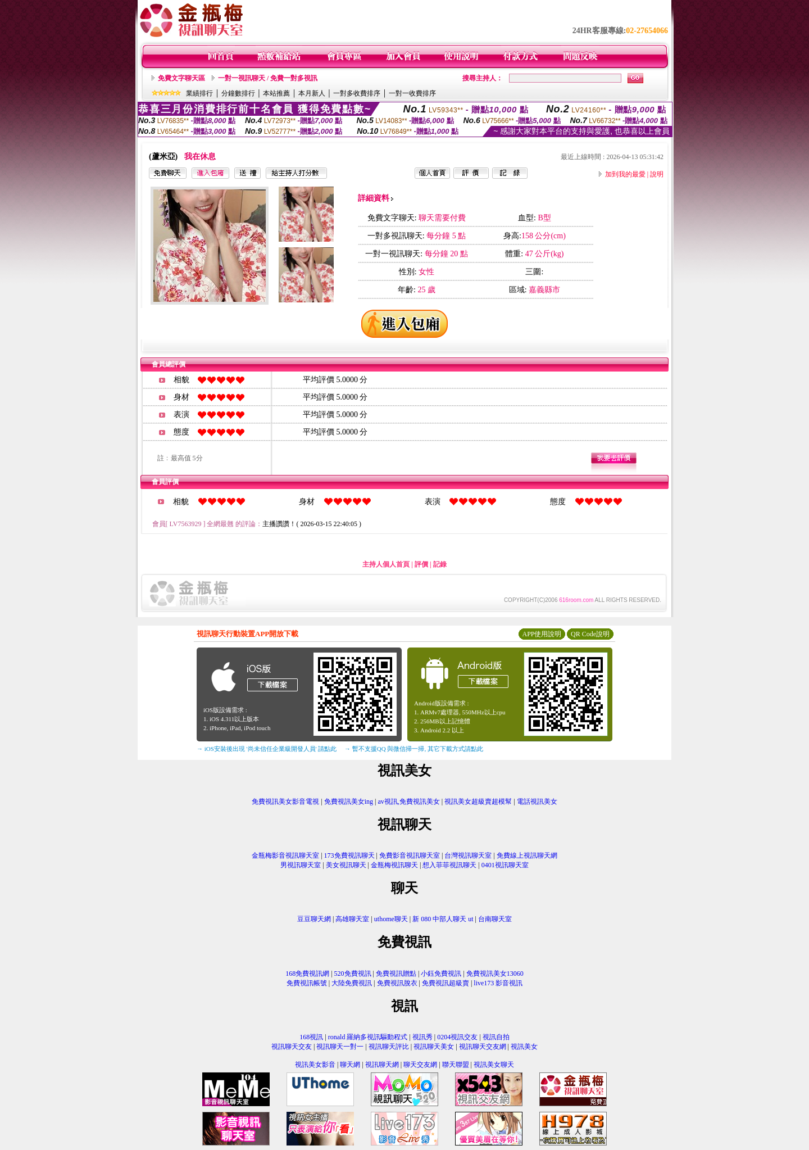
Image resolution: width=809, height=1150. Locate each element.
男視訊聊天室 (300, 865)
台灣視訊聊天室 (468, 855)
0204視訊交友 (457, 1037)
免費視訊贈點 (396, 973)
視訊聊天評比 (389, 1047)
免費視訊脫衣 (397, 983)
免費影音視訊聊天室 (409, 855)
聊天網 (350, 1064)
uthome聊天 (391, 919)
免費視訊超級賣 (445, 983)
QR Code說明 (590, 634)
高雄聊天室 (352, 919)
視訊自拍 (496, 1037)
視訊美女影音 (315, 1064)
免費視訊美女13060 (495, 973)
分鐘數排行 (238, 93)
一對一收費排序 (412, 93)
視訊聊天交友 (291, 1047)
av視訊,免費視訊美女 (409, 801)
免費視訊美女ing (348, 801)
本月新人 (311, 93)
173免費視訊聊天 (349, 855)
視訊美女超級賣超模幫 (478, 801)
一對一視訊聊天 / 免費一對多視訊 (267, 78)
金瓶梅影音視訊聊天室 (285, 855)
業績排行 (199, 93)
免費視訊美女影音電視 (285, 801)
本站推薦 (276, 93)
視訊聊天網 (382, 1064)
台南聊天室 (495, 919)
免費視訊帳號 (307, 983)
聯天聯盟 (455, 1064)
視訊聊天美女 (433, 1047)
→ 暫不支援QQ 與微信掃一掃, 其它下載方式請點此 (413, 748)
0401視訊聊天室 (505, 865)
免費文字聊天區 (181, 78)
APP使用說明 (541, 634)
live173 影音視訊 (498, 983)
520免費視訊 (352, 973)
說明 (656, 174)
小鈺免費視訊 (441, 973)
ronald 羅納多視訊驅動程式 (368, 1037)
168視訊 (311, 1037)
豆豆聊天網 (314, 919)
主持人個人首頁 (386, 564)
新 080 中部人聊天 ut (442, 919)
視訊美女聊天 (494, 1064)
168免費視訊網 (307, 973)
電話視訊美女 (537, 801)
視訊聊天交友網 (482, 1047)
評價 (421, 564)
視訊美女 (524, 1047)
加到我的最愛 (625, 174)
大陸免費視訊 (351, 983)
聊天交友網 (420, 1064)
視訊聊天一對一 (339, 1047)
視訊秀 (422, 1037)
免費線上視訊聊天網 (527, 855)
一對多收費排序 (356, 93)
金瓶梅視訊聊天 (394, 865)
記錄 (440, 564)
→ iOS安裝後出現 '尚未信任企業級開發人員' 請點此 (267, 748)
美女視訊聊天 (346, 865)
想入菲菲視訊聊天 (449, 865)
